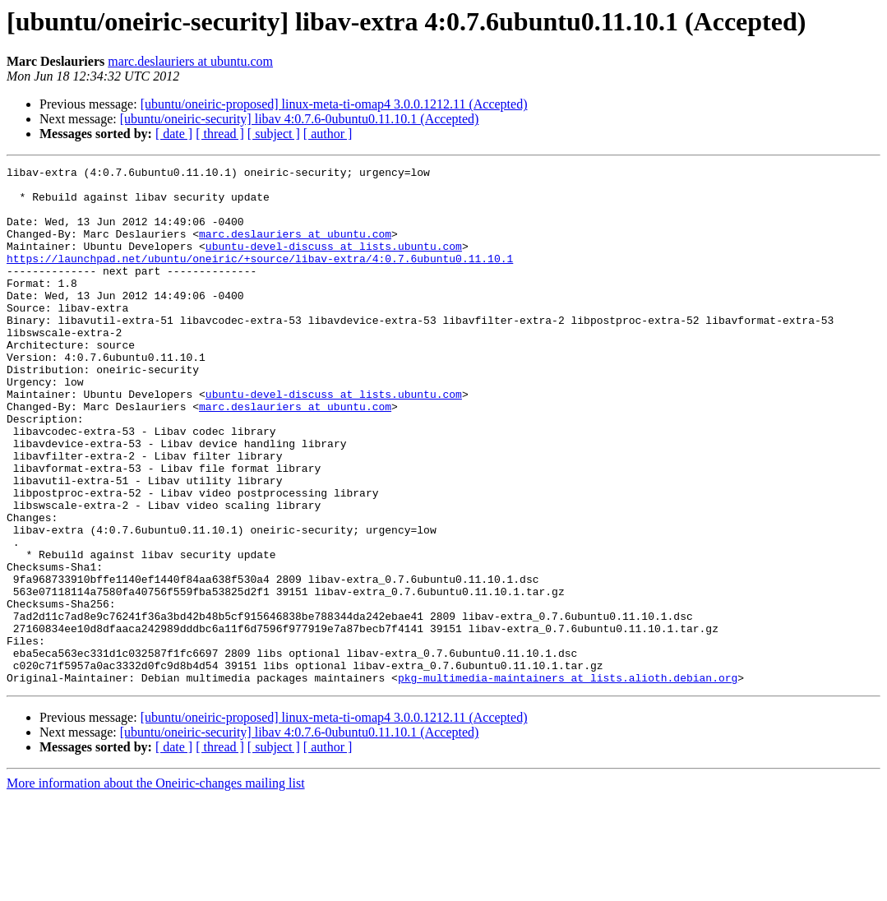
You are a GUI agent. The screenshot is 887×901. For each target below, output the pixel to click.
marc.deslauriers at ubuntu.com (190, 61)
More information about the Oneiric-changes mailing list (156, 887)
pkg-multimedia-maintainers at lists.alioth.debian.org (567, 781)
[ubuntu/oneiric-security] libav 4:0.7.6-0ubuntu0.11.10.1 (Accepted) (299, 119)
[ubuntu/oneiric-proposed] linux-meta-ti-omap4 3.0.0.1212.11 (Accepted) (334, 104)
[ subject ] (273, 134)
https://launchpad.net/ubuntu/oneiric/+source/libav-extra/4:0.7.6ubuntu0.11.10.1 (260, 277)
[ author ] (328, 134)
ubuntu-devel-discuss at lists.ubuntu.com (334, 263)
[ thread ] (220, 134)
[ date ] (173, 134)
